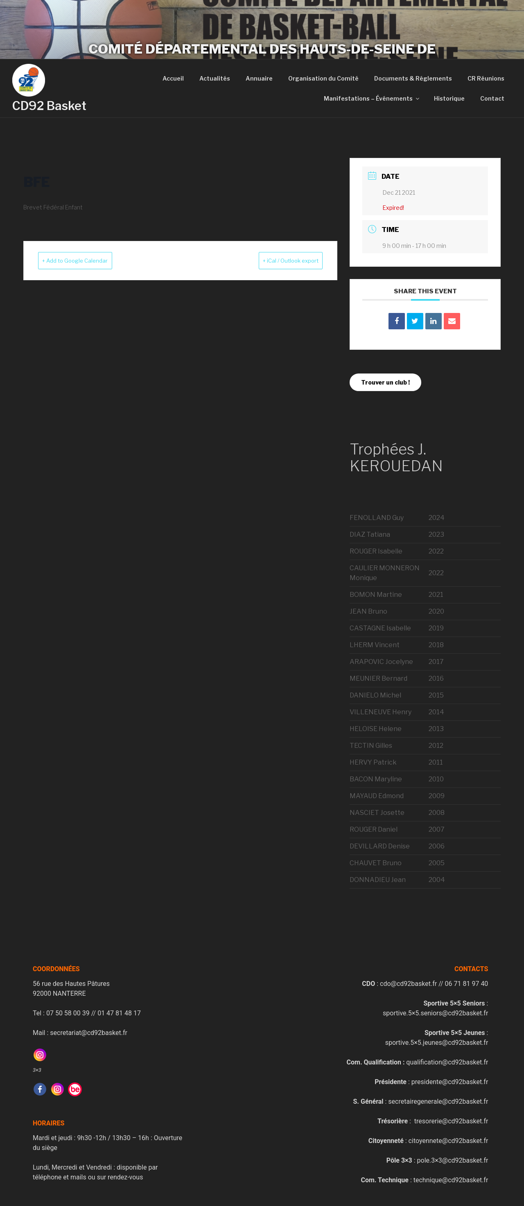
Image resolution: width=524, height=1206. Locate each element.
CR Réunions (486, 78)
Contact (492, 98)
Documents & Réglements (413, 78)
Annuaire (259, 78)
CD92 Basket (49, 106)
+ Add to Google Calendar (86, 260)
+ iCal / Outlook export (280, 260)
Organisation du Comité (323, 78)
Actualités (214, 78)
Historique (449, 98)
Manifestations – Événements (372, 98)
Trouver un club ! (385, 382)
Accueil (173, 78)
